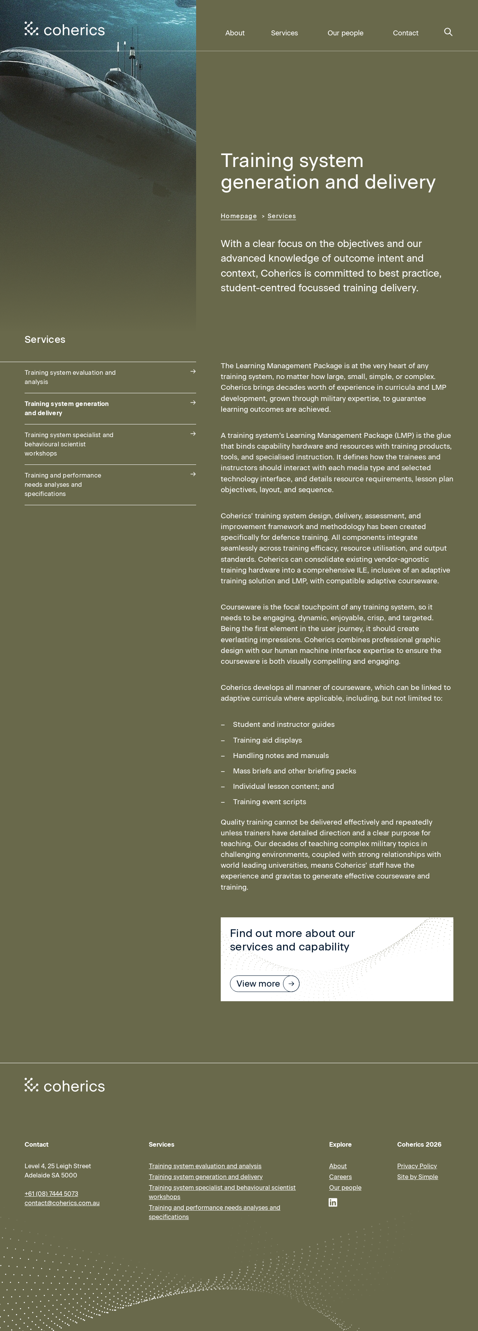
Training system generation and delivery (206, 1177)
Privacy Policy (417, 1166)
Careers (340, 1177)
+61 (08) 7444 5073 (51, 1193)
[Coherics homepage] (65, 1084)
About (235, 33)
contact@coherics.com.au (62, 1203)
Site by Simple (417, 1177)
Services (284, 33)
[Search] (448, 32)
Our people (345, 33)
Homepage (239, 216)
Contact (405, 33)
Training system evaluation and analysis (205, 1166)
